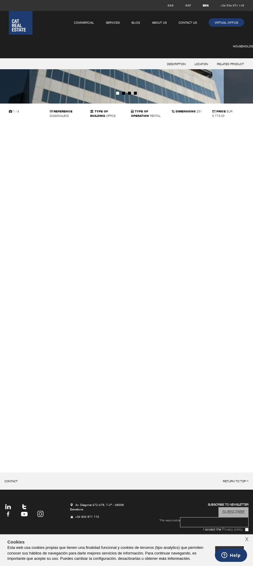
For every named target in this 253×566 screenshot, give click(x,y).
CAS (170, 5)
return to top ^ (236, 481)
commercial (84, 22)
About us (159, 22)
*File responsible (169, 520)
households (243, 46)
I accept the (223, 529)
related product (230, 64)
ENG (206, 5)
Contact (11, 481)
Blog (136, 22)
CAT (188, 5)
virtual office (226, 22)
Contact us (188, 22)
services (113, 22)
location (201, 64)
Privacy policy (232, 529)
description (176, 64)
